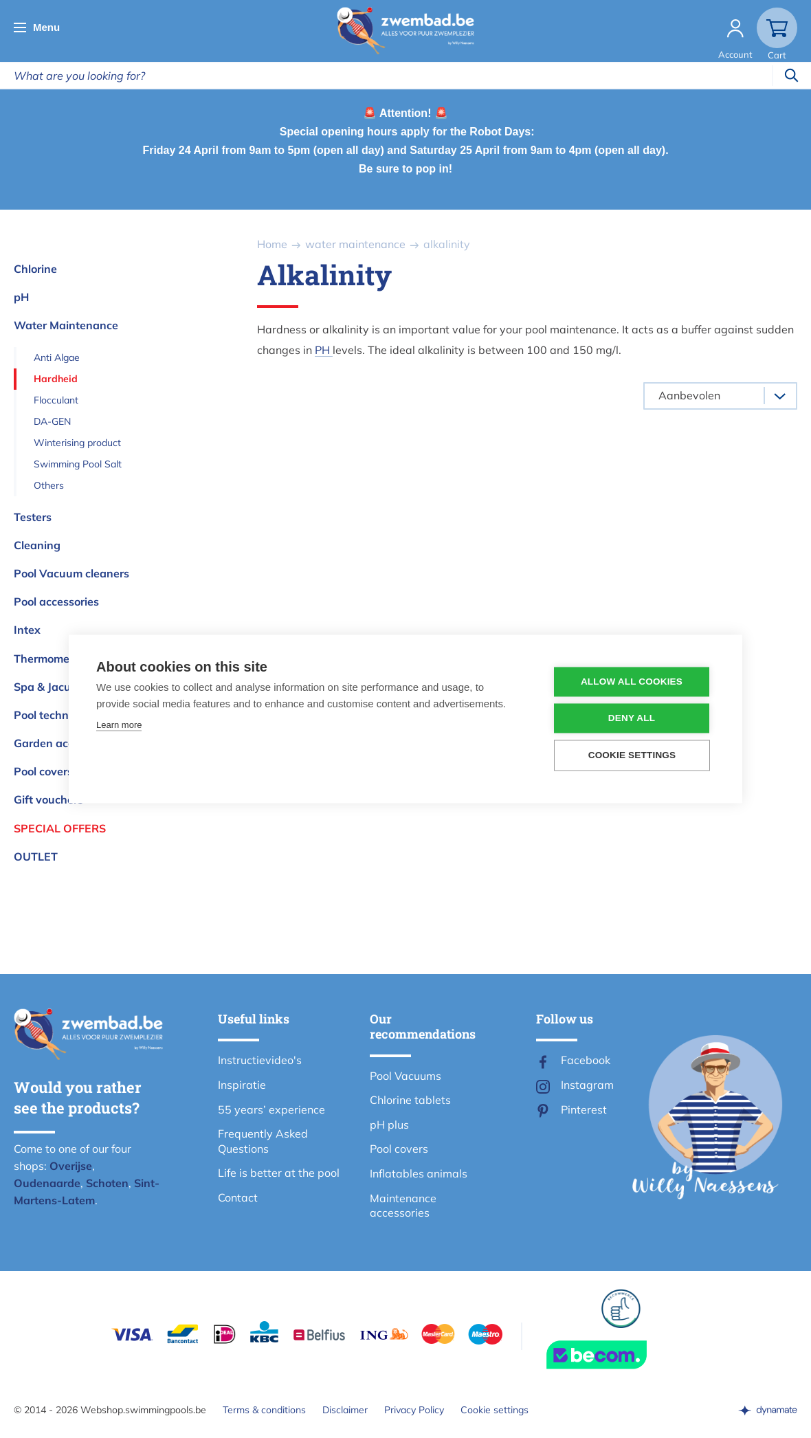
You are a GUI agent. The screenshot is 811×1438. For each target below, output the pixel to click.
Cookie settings (494, 1410)
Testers (33, 517)
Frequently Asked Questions (263, 1141)
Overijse (70, 1166)
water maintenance (355, 244)
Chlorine (35, 269)
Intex (27, 630)
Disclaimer (345, 1410)
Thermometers (51, 658)
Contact (238, 1197)
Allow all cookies (631, 682)
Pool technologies (59, 715)
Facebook (585, 1060)
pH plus (389, 1124)
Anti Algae (57, 357)
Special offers (60, 828)
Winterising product (77, 442)
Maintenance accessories (403, 1205)
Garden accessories (64, 743)
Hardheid (56, 379)
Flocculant (56, 400)
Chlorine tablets (410, 1100)
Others (49, 485)
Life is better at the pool (279, 1173)
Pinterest (584, 1109)
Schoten (107, 1183)
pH (21, 297)
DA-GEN (52, 421)
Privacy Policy (414, 1410)
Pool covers (43, 771)
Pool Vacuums (405, 1076)
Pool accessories (56, 601)
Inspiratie (242, 1085)
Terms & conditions (264, 1410)
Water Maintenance (66, 325)
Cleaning (37, 545)
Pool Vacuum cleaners (71, 573)
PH (324, 350)
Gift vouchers (48, 799)
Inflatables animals (418, 1173)
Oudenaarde (47, 1183)
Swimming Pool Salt (78, 464)
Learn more (119, 725)
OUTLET (36, 856)
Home (272, 244)
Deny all (631, 719)
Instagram (587, 1085)
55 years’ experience (271, 1109)
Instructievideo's (260, 1060)
